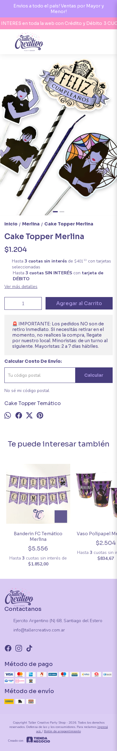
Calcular (93, 375)
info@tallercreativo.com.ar (34, 630)
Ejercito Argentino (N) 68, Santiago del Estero (53, 621)
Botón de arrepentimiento (62, 731)
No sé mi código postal (26, 391)
